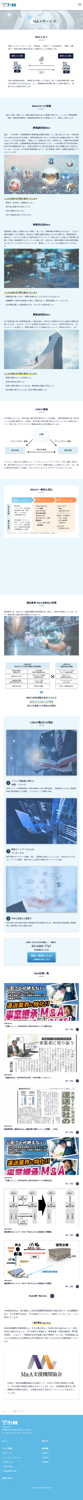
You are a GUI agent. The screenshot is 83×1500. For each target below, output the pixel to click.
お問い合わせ (7, 1478)
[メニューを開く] (80, 4)
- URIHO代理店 (7, 1466)
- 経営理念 (45, 1457)
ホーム (4, 1441)
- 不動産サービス (8, 1462)
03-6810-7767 (41, 944)
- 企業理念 (45, 1453)
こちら (48, 1323)
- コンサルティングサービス (11, 1457)
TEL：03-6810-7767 (9, 1433)
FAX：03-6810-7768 (24, 1433)
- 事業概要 (45, 1462)
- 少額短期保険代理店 (9, 1471)
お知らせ (45, 1441)
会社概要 (45, 1448)
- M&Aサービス (7, 1453)
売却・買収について (41, 957)
